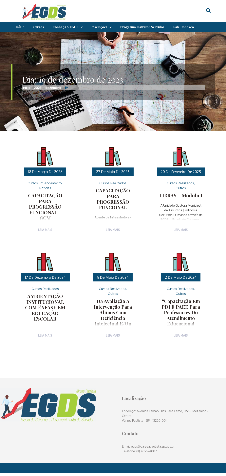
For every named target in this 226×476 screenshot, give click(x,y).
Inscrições (99, 27)
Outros (181, 188)
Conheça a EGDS (66, 27)
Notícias (45, 188)
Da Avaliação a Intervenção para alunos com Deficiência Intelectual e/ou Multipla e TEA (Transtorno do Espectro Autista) (113, 320)
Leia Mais (45, 230)
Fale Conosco (183, 27)
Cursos (38, 27)
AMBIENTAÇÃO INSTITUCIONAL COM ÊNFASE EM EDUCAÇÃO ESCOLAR (45, 307)
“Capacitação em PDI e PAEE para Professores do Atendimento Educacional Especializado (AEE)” (180, 315)
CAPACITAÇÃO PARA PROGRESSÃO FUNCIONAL (113, 195)
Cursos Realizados (112, 183)
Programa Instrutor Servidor (142, 27)
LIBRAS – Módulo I (181, 195)
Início (20, 27)
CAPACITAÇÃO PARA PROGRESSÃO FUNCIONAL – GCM (45, 200)
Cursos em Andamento (45, 183)
